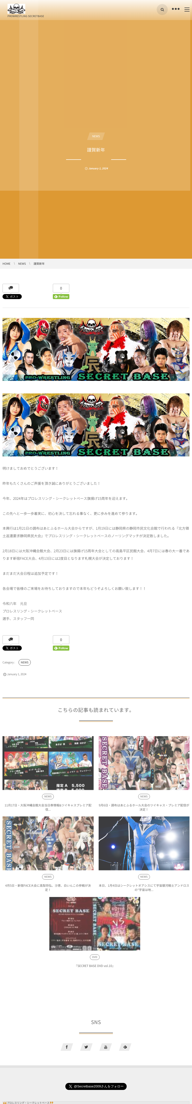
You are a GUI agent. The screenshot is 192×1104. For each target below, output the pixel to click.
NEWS (96, 136)
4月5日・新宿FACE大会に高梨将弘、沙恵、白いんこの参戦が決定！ (48, 888)
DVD (94, 958)
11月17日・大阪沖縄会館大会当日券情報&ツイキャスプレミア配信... (48, 808)
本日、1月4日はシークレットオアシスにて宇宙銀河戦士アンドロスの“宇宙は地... (144, 888)
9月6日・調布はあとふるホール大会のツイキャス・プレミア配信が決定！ (144, 808)
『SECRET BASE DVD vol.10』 (94, 967)
